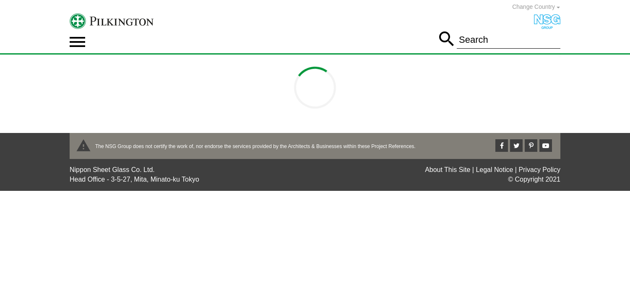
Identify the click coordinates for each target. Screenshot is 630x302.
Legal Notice (494, 169)
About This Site (447, 169)
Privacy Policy (539, 169)
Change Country (536, 6)
